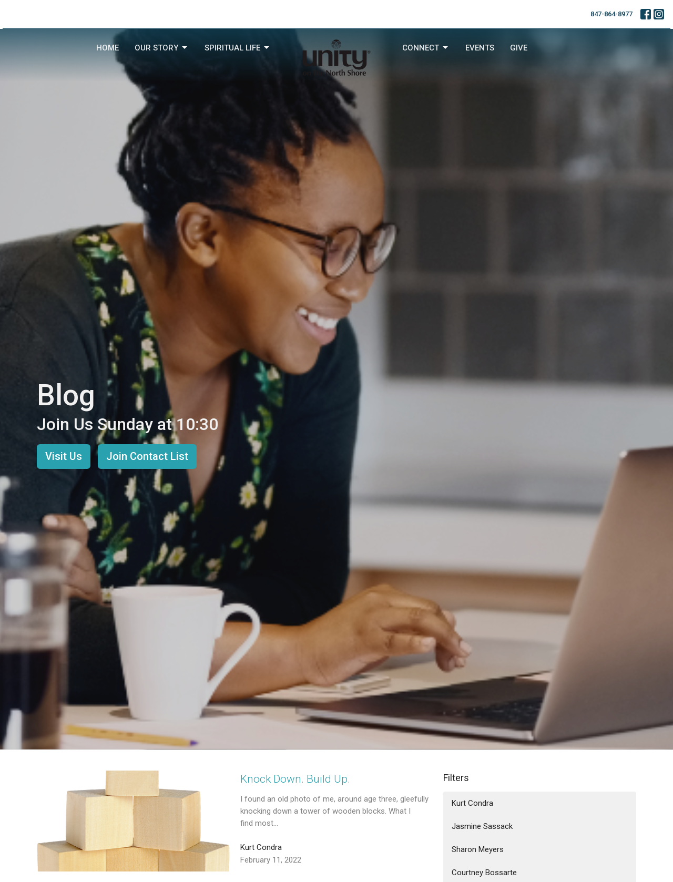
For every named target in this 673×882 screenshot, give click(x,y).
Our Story (162, 48)
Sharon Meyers (478, 849)
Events (479, 48)
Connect (426, 48)
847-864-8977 (611, 14)
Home (107, 48)
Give (518, 48)
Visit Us (63, 456)
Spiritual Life (238, 48)
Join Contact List (147, 456)
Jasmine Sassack (482, 826)
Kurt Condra (472, 803)
